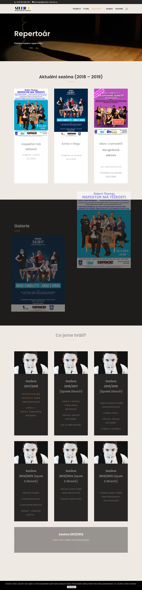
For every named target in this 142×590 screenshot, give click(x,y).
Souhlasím (71, 587)
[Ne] (139, 585)
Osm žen (58, 540)
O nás (86, 9)
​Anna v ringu (71, 401)
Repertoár (96, 9)
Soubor (109, 9)
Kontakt (119, 9)
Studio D (77, 9)
